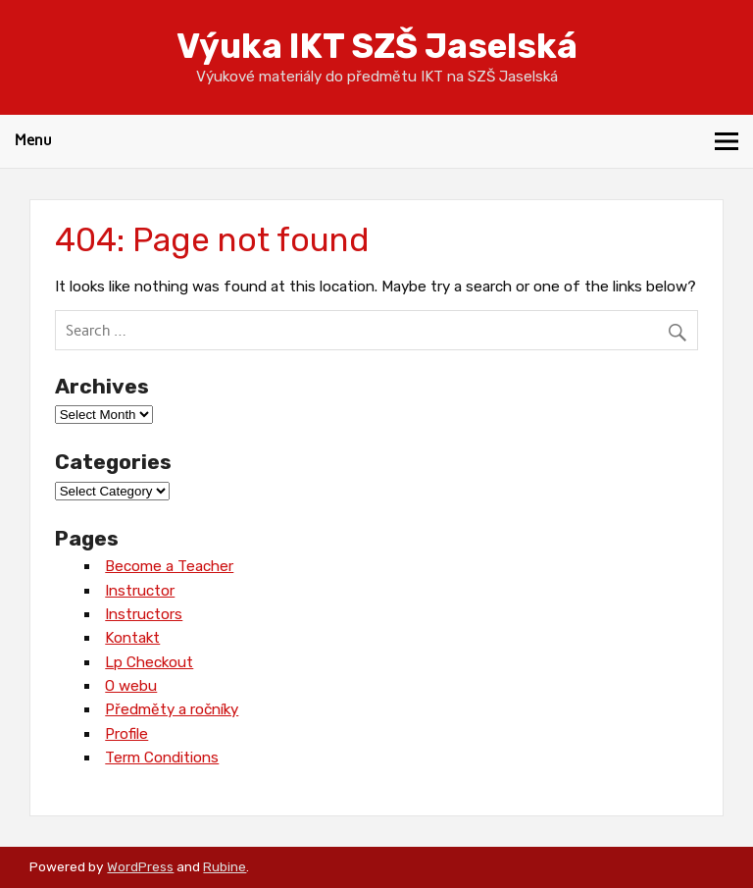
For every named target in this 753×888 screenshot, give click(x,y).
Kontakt (132, 638)
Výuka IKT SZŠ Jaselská (376, 46)
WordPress (140, 866)
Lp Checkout (149, 662)
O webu (131, 686)
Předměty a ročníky (171, 709)
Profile (126, 734)
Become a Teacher (169, 566)
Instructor (140, 591)
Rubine (224, 866)
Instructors (143, 614)
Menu (33, 140)
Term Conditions (162, 757)
